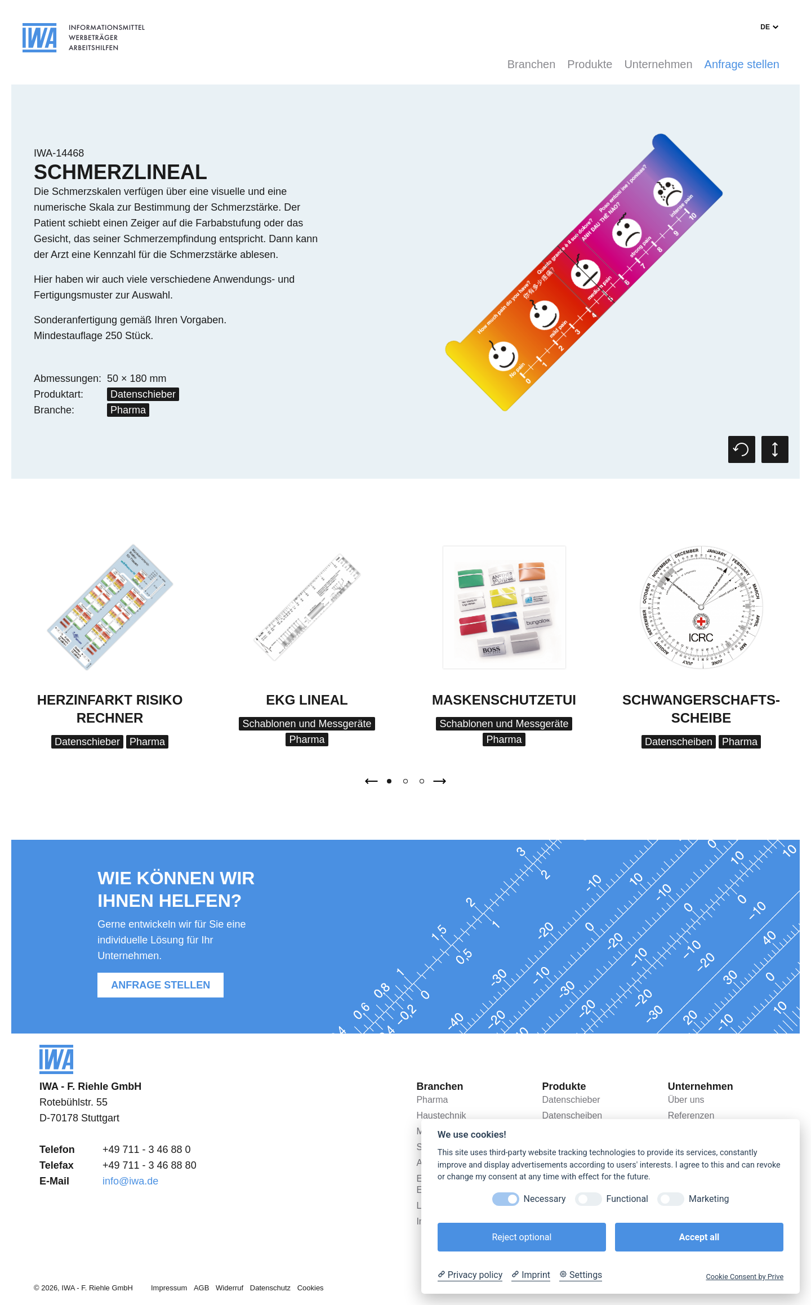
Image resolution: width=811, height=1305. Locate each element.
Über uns (686, 1099)
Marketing (709, 1198)
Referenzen (691, 1115)
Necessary (545, 1198)
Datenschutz (270, 1288)
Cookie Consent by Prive (744, 1276)
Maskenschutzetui (504, 699)
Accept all (699, 1237)
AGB (201, 1288)
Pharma (128, 410)
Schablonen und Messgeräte (306, 723)
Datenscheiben (678, 741)
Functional (627, 1198)
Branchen (531, 64)
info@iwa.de (130, 1181)
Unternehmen (658, 64)
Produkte (589, 64)
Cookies (310, 1288)
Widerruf (229, 1288)
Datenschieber (143, 394)
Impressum (169, 1288)
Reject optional (521, 1237)
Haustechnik (441, 1115)
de (765, 27)
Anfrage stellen (742, 64)
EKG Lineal (306, 699)
